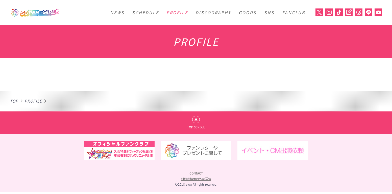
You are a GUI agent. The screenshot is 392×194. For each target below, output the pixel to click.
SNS (269, 12)
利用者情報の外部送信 (196, 180)
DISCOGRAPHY (213, 12)
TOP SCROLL (196, 128)
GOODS (248, 12)
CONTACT (196, 175)
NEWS (117, 12)
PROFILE (177, 12)
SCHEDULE (145, 12)
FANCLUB (293, 12)
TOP (14, 101)
